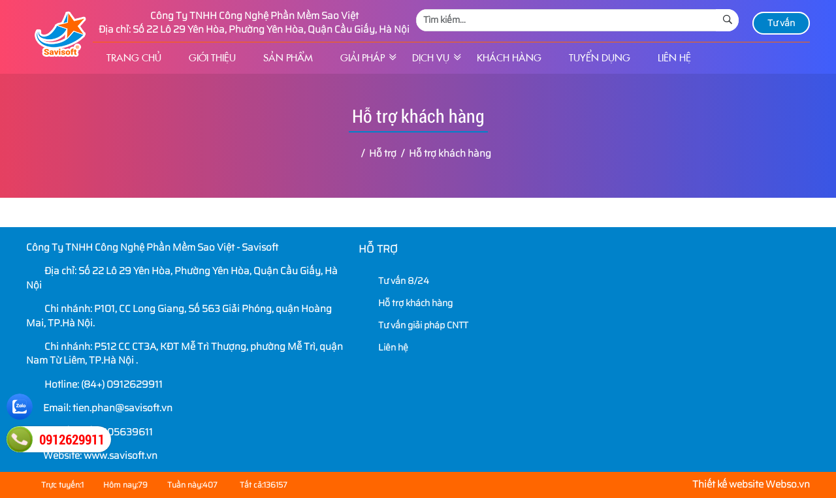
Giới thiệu (212, 58)
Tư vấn (781, 23)
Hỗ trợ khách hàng (407, 303)
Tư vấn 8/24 (395, 280)
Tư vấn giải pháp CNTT (415, 325)
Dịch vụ (430, 58)
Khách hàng (509, 58)
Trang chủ (133, 58)
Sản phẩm (288, 58)
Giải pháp (362, 58)
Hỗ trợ (378, 249)
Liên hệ (674, 58)
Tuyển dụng (599, 58)
